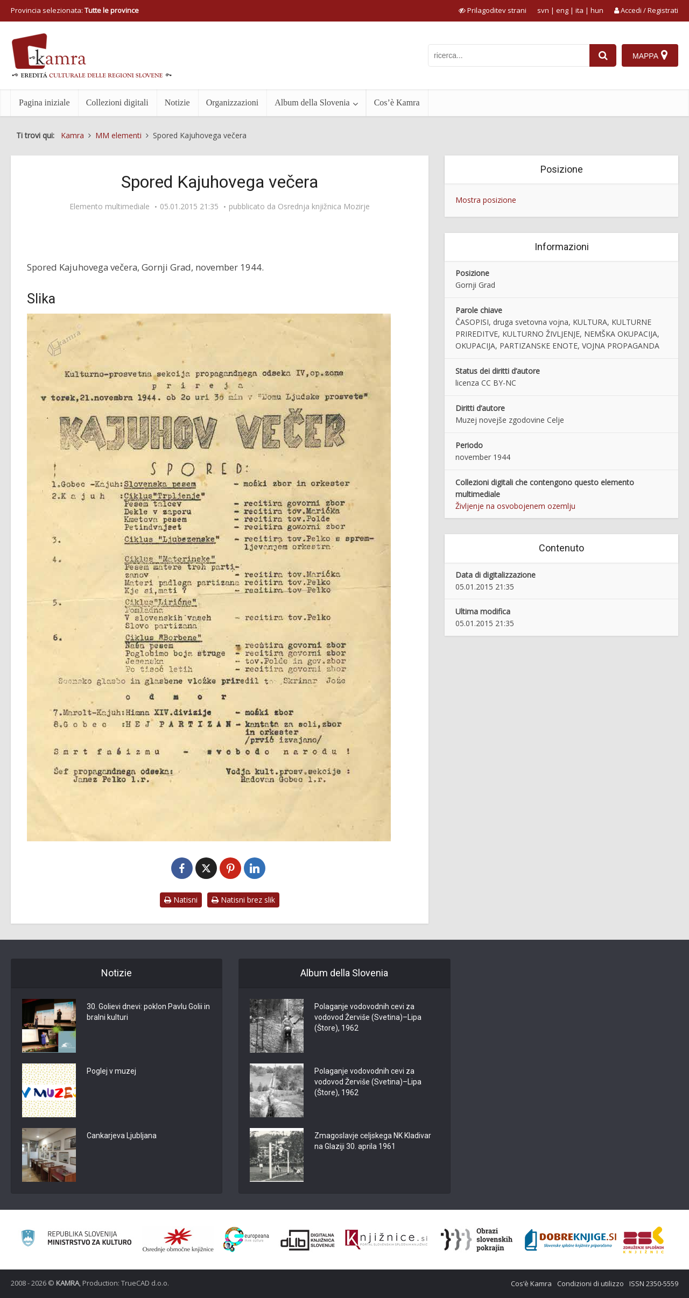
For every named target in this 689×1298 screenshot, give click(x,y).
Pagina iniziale (44, 102)
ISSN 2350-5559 (653, 1283)
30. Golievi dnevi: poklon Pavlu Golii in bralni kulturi (148, 1012)
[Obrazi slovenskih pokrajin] (476, 1239)
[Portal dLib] (308, 1239)
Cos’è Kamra (397, 102)
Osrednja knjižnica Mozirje (324, 206)
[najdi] (602, 55)
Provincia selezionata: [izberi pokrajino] (75, 10)
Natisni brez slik (243, 900)
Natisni (181, 900)
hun (596, 10)
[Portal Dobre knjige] (570, 1240)
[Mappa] (650, 55)
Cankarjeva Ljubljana (122, 1136)
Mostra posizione (485, 200)
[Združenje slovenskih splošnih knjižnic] (386, 1240)
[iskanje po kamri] (508, 55)
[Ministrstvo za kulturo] (76, 1239)
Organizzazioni (232, 102)
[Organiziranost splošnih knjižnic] (178, 1239)
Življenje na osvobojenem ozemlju (515, 506)
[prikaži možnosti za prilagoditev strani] (492, 10)
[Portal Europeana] (246, 1239)
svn (543, 10)
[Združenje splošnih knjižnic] (643, 1239)
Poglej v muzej (111, 1071)
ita (579, 10)
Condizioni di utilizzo (590, 1283)
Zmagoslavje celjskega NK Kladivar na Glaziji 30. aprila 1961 (372, 1141)
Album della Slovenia (312, 102)
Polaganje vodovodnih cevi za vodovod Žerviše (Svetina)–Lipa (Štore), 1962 (367, 1018)
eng (562, 10)
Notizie (177, 102)
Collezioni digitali (117, 102)
